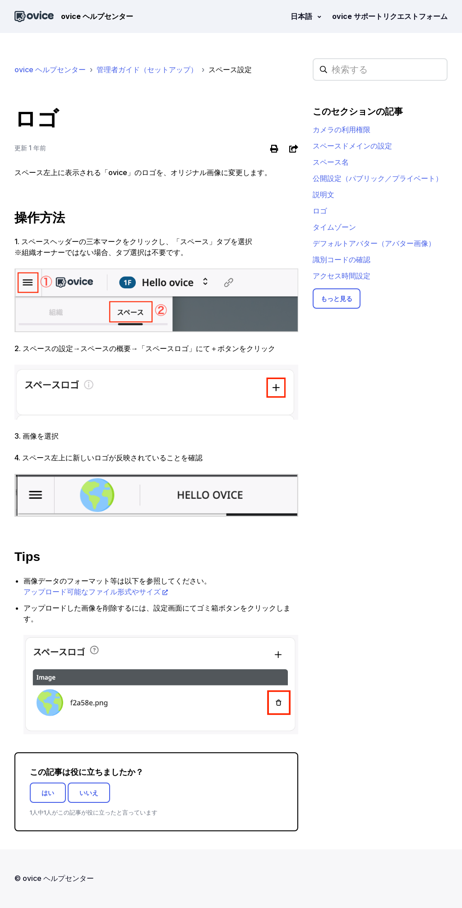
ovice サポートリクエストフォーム (390, 16)
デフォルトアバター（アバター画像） (374, 243)
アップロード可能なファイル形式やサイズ (92, 591)
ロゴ (320, 210)
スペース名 (331, 162)
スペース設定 (230, 69)
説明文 (323, 194)
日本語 (302, 16)
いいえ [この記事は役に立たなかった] (88, 793)
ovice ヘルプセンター (50, 69)
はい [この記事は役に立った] (48, 793)
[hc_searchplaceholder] (380, 69)
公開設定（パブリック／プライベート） (378, 178)
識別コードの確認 (341, 259)
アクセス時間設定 (341, 275)
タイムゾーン (334, 227)
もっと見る (336, 298)
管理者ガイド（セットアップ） (147, 69)
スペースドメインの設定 (352, 145)
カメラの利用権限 (341, 129)
